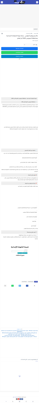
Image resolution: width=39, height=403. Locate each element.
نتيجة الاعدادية (24, 281)
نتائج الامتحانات (29, 33)
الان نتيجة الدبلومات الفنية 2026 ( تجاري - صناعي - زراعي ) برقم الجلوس (19, 334)
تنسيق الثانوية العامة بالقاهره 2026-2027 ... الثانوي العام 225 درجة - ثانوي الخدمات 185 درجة (19, 335)
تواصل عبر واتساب (19, 52)
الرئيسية (36, 33)
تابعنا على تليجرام (19, 56)
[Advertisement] (19, 19)
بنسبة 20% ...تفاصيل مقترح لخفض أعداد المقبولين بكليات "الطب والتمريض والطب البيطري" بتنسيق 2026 (19, 336)
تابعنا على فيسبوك (19, 48)
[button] (27, 286)
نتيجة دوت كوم (15, 397)
